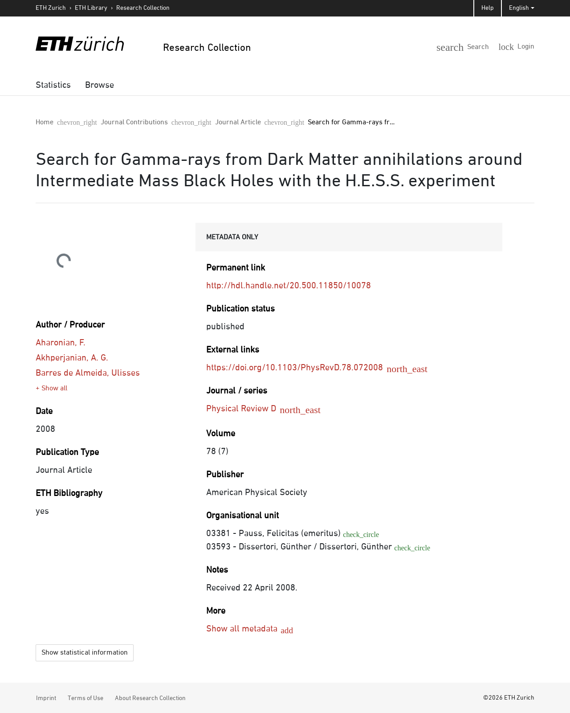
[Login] (519, 46)
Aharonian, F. (61, 342)
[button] (478, 45)
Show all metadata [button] (243, 628)
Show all (54, 388)
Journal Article (172, 122)
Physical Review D (247, 408)
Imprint (46, 697)
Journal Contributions (101, 122)
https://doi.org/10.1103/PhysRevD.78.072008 (301, 367)
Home (44, 122)
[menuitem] (53, 85)
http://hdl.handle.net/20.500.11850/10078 (288, 285)
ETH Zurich (51, 8)
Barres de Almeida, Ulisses (88, 373)
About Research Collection (150, 697)
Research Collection (143, 8)
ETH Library (91, 8)
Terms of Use (85, 697)
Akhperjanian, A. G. (72, 357)
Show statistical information (84, 651)
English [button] (519, 8)
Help (487, 8)
